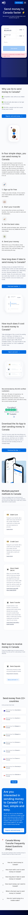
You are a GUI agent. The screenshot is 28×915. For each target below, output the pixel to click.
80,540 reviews (14, 412)
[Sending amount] (8, 30)
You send (6, 28)
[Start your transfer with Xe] (14, 286)
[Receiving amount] (5, 37)
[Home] (4, 2)
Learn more (10, 529)
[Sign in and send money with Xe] (14, 352)
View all (14, 782)
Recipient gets (7, 34)
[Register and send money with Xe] (14, 116)
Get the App (19, 2)
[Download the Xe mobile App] (14, 450)
